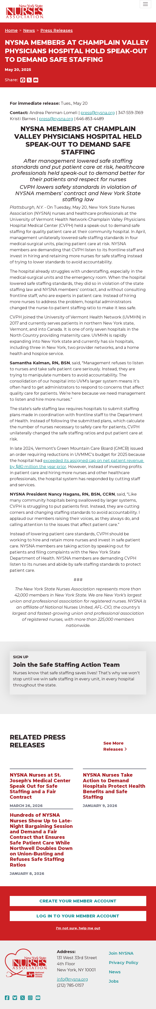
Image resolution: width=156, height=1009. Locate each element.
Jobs (114, 981)
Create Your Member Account (78, 901)
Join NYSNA (121, 953)
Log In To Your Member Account (78, 916)
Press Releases (56, 30)
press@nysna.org (98, 112)
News (29, 30)
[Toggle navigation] (145, 4)
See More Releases (115, 746)
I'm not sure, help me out (78, 928)
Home (11, 30)
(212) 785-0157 (70, 985)
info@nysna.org (72, 979)
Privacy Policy (123, 962)
